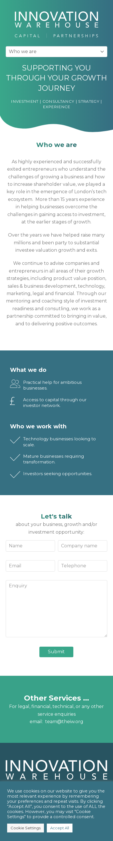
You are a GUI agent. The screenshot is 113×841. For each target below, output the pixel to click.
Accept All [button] (59, 828)
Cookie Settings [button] (26, 828)
